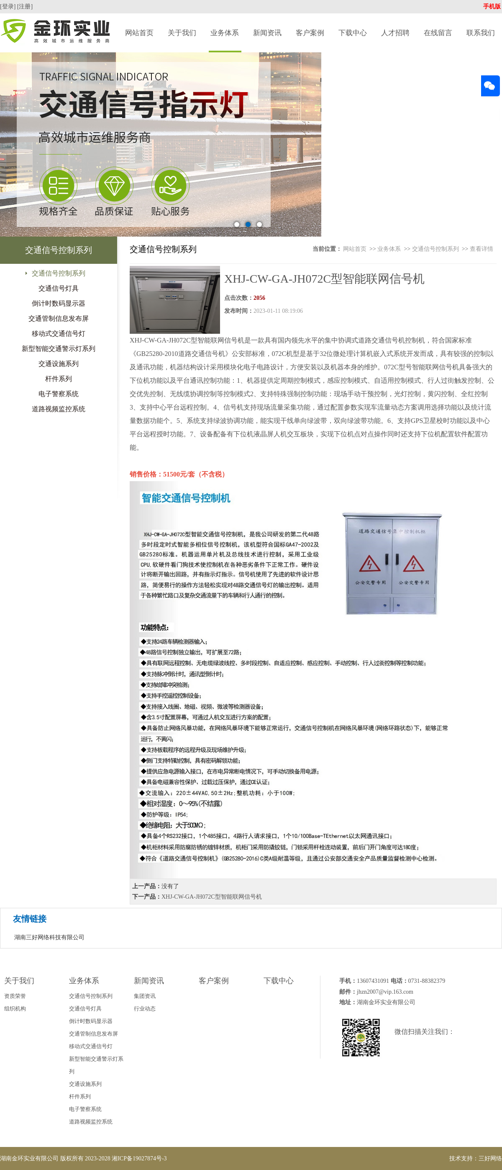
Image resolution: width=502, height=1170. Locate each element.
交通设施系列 (58, 363)
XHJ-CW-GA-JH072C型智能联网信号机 (211, 897)
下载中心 (352, 33)
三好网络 (490, 1158)
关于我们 (182, 33)
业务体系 (224, 33)
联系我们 (480, 33)
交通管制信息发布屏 (58, 318)
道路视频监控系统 (58, 408)
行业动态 (145, 1008)
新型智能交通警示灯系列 (58, 348)
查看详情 (481, 249)
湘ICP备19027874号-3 (139, 1158)
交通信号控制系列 (58, 273)
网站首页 (139, 33)
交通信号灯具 (58, 288)
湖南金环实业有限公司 (29, 1158)
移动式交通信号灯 (58, 333)
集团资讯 (145, 996)
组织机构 (15, 1008)
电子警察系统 (58, 393)
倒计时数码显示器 (58, 303)
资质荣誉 (15, 996)
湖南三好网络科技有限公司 (49, 937)
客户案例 (310, 33)
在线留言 (438, 33)
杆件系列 (58, 378)
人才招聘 (395, 33)
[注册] (25, 6)
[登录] (8, 6)
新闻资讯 (267, 33)
